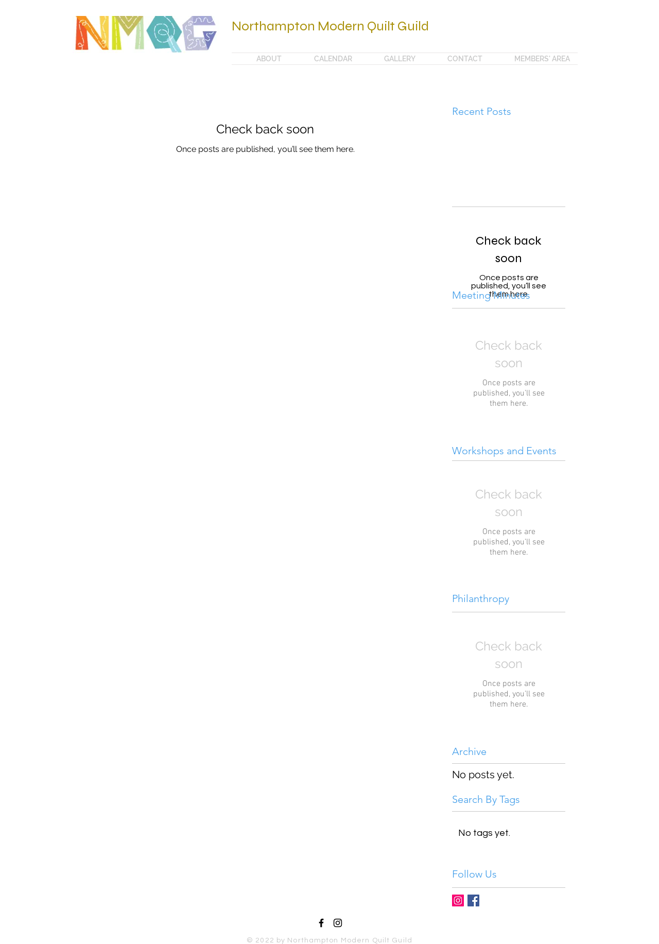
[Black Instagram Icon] (337, 923)
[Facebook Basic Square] (473, 900)
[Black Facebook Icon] (321, 923)
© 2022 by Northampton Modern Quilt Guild (329, 940)
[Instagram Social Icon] (458, 900)
